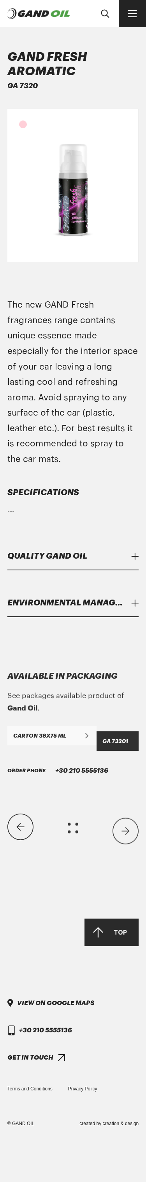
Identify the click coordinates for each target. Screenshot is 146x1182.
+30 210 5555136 (57, 964)
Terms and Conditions (30, 1089)
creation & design (121, 1123)
